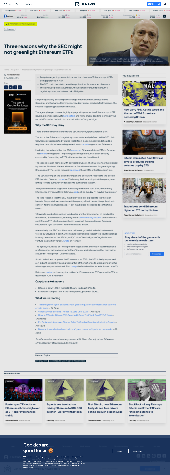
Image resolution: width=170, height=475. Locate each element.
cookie (25, 467)
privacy (75, 465)
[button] (119, 451)
